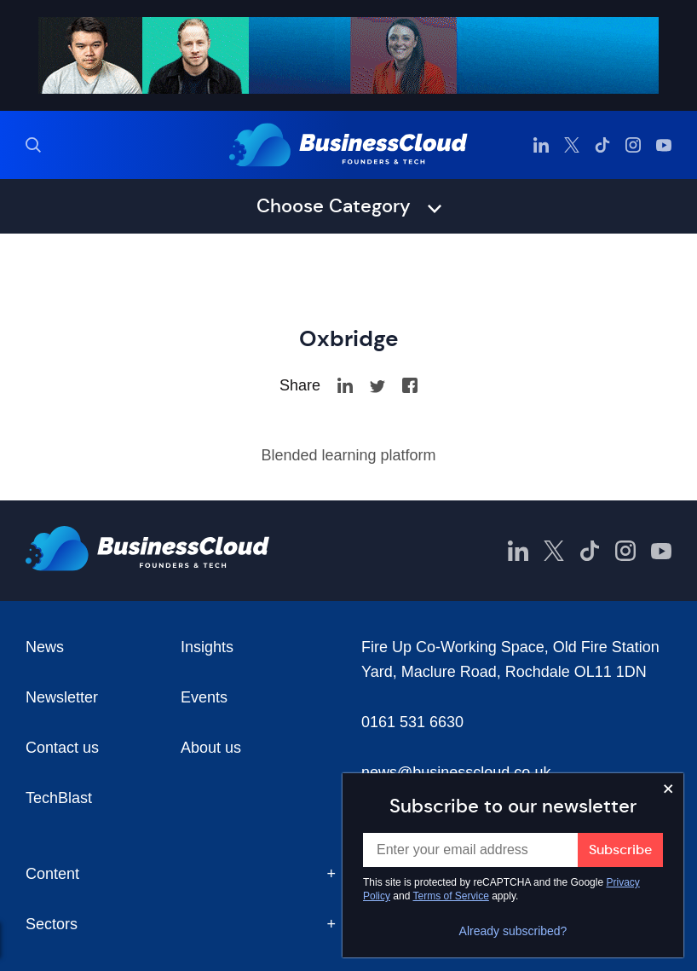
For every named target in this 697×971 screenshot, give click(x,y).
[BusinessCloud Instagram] (633, 145)
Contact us (62, 747)
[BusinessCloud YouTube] (663, 145)
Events (204, 697)
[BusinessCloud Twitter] (571, 145)
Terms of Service (451, 896)
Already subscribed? (513, 931)
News (45, 647)
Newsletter (62, 697)
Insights (207, 647)
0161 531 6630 (412, 722)
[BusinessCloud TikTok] (602, 145)
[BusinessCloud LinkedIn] (541, 145)
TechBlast (59, 797)
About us (211, 747)
